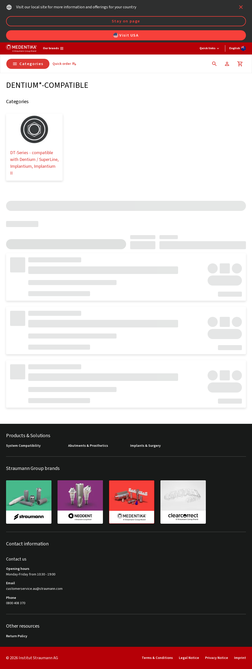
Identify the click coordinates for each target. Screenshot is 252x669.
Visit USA (125, 35)
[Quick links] (210, 48)
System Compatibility (23, 445)
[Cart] (240, 64)
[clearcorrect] (183, 501)
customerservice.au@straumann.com (34, 589)
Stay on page (126, 21)
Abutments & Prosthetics (88, 445)
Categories (27, 64)
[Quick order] (64, 64)
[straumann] (28, 501)
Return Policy (16, 636)
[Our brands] (53, 48)
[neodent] (80, 501)
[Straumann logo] (21, 48)
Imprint (240, 657)
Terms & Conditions (157, 657)
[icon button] (241, 7)
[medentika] (131, 502)
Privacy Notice (216, 657)
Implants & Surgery (145, 445)
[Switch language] (237, 48)
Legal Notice (189, 657)
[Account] (227, 64)
